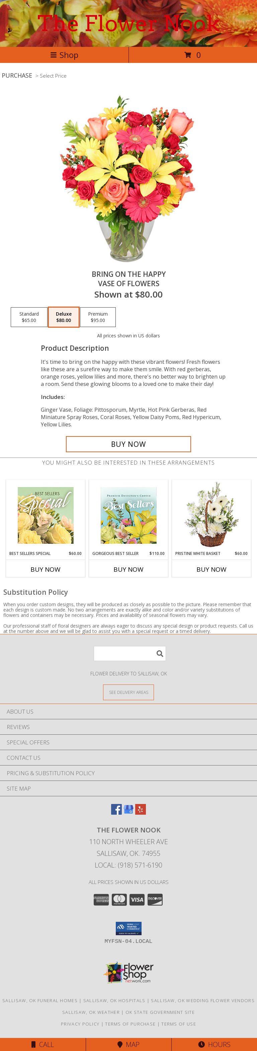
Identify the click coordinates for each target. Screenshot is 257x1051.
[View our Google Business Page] (128, 812)
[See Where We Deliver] (128, 692)
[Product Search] (130, 653)
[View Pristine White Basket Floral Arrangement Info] (212, 515)
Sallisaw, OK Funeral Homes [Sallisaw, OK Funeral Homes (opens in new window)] (40, 1000)
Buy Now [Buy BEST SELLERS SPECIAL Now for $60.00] (45, 569)
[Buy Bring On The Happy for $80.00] (128, 444)
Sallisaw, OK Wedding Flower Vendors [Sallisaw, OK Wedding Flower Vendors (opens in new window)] (203, 1000)
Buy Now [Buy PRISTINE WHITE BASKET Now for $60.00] (211, 569)
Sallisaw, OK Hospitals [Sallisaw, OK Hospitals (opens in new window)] (114, 1000)
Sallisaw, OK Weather (91, 1012)
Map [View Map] (128, 1044)
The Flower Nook (128, 23)
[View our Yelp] (140, 812)
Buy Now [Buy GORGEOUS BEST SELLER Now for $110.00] (128, 569)
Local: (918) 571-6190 (128, 865)
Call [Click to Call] (42, 1044)
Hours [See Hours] (214, 1044)
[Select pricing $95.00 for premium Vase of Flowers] (97, 317)
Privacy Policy (80, 1024)
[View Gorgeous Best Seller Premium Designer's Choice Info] (129, 515)
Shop (64, 54)
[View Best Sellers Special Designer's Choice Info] (46, 515)
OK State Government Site (160, 1012)
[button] (129, 928)
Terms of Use (178, 1024)
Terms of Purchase (130, 1024)
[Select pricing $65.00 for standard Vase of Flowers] (29, 317)
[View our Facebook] (116, 812)
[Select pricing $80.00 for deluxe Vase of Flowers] (64, 317)
